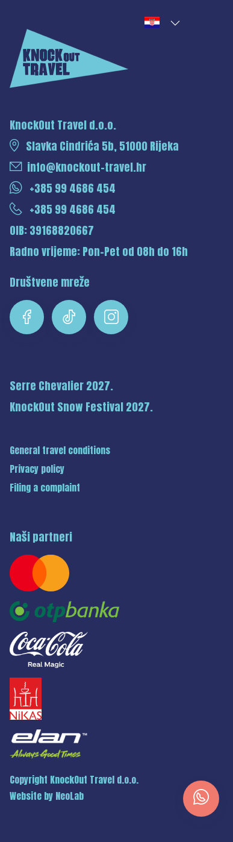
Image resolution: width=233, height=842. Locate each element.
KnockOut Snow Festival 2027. (81, 407)
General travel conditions (60, 450)
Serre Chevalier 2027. (61, 386)
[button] (161, 23)
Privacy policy (37, 469)
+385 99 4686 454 (63, 188)
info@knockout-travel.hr (78, 167)
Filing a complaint (45, 487)
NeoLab (69, 796)
